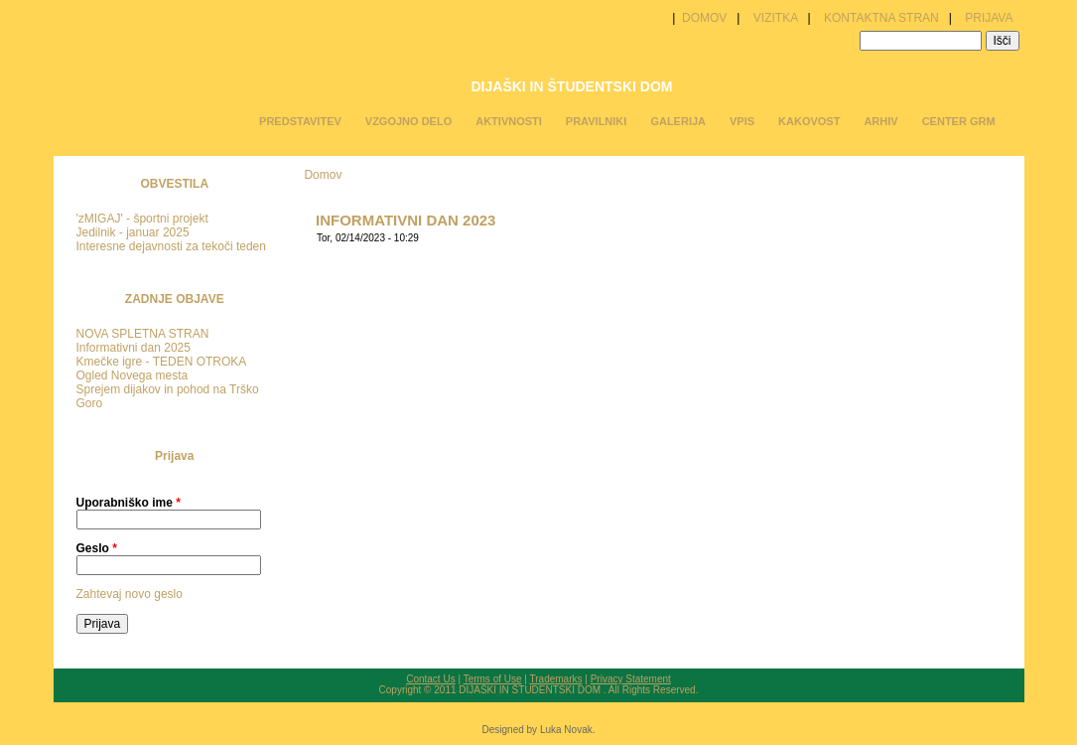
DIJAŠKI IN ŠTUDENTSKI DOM (571, 86)
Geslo (96, 548)
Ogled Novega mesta (132, 375)
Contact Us (430, 678)
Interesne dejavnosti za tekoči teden (171, 246)
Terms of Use (493, 678)
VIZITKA (775, 18)
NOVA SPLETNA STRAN (142, 334)
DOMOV (703, 18)
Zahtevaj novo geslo (129, 594)
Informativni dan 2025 (133, 348)
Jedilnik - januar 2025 (133, 232)
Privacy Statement (631, 678)
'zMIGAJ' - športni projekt (142, 218)
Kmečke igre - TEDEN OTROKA (161, 362)
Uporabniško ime (128, 503)
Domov (322, 175)
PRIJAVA (988, 18)
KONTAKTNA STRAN (881, 18)
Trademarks (556, 678)
